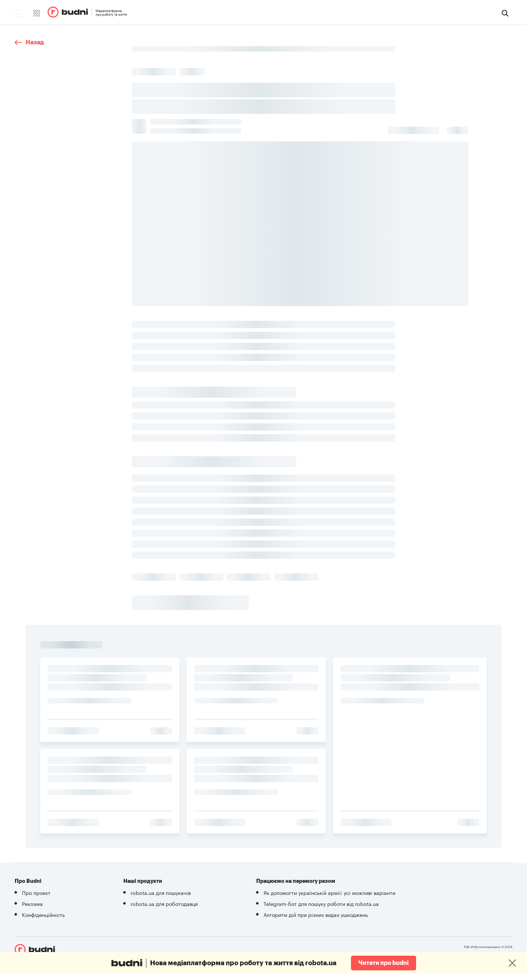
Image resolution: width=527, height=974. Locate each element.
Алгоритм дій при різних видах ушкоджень (316, 914)
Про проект (36, 892)
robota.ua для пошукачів (161, 892)
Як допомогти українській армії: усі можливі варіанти (329, 892)
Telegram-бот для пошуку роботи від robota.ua (321, 903)
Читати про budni (383, 963)
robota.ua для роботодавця (164, 903)
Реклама (32, 903)
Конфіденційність (43, 914)
